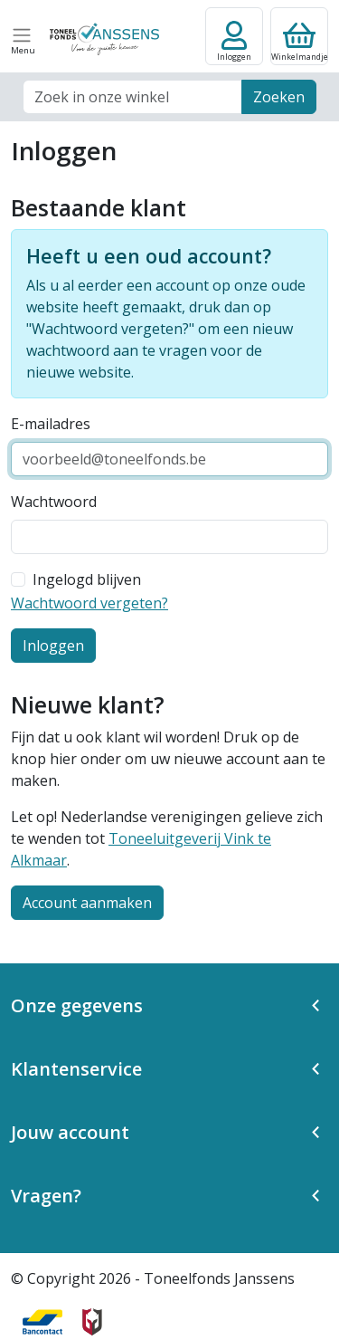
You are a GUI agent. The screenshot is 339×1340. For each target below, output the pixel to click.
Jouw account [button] (70, 1132)
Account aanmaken (87, 903)
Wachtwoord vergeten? (89, 603)
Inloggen (53, 646)
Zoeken (279, 97)
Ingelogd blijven (87, 579)
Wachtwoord (54, 502)
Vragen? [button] (46, 1195)
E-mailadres (50, 424)
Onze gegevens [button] (77, 1005)
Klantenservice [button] (76, 1069)
